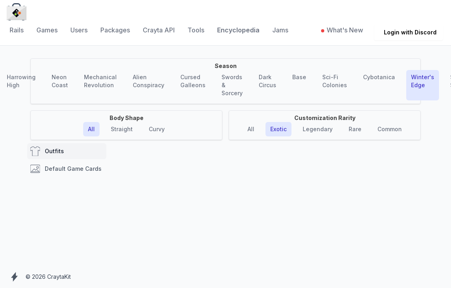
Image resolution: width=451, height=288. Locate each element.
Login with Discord (410, 32)
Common (389, 129)
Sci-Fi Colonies (334, 81)
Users (79, 30)
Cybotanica (379, 77)
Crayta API (159, 30)
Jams (280, 30)
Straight (122, 129)
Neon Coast (60, 81)
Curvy (157, 129)
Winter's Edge (422, 81)
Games (47, 30)
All (91, 129)
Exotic (278, 129)
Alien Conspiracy (148, 81)
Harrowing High (21, 81)
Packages (115, 30)
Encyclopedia (238, 30)
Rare (355, 129)
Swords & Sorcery (232, 85)
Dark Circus (267, 81)
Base (299, 77)
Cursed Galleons (193, 81)
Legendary (318, 129)
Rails (17, 30)
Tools (196, 30)
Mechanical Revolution (100, 81)
